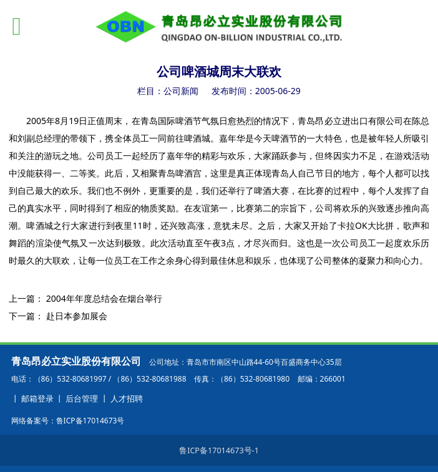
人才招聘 (126, 398)
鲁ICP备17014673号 (90, 420)
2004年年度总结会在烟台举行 (104, 298)
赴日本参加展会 (76, 316)
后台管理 (82, 398)
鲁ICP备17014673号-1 (219, 450)
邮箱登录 (37, 398)
